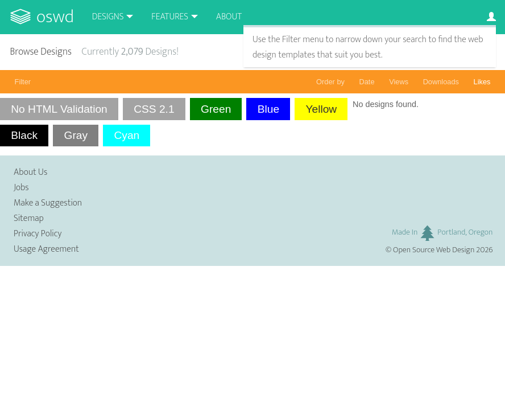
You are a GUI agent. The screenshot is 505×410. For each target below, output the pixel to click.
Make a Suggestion (48, 203)
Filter (23, 81)
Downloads (441, 81)
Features (169, 16)
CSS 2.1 (154, 109)
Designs (108, 16)
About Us (30, 172)
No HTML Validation (59, 109)
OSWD (55, 17)
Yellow (321, 109)
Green (216, 109)
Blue (268, 109)
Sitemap (29, 218)
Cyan (126, 135)
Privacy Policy (37, 233)
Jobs (21, 187)
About (229, 16)
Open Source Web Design (433, 250)
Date (367, 81)
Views (398, 81)
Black (24, 135)
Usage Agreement (46, 249)
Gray (76, 135)
